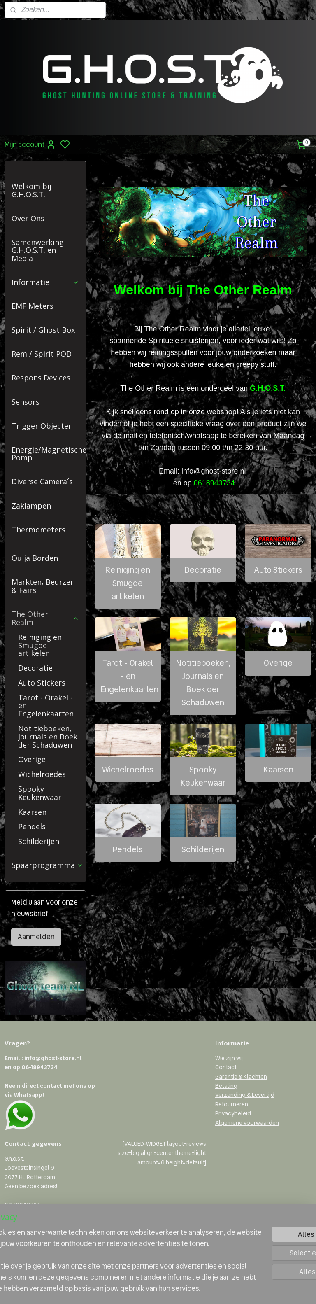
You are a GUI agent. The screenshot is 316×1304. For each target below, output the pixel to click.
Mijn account (30, 144)
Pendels (128, 849)
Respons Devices (41, 378)
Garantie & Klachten (241, 1077)
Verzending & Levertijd (244, 1095)
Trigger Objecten (42, 426)
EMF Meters (32, 306)
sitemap (183, 1288)
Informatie (45, 282)
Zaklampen (31, 506)
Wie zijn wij (229, 1058)
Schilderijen (203, 849)
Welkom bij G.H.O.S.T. (31, 190)
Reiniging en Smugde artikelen (128, 583)
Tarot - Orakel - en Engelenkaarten (129, 676)
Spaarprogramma (47, 865)
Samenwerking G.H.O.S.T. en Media (38, 250)
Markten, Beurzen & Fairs (43, 586)
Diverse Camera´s (42, 481)
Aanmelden (36, 936)
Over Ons (28, 218)
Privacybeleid (233, 1113)
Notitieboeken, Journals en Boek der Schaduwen (203, 683)
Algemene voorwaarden (247, 1123)
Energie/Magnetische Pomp (49, 454)
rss (196, 1288)
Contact (226, 1067)
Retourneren (231, 1104)
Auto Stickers (278, 570)
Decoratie (203, 570)
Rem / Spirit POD (42, 354)
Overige (278, 663)
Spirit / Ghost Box (43, 330)
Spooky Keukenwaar (203, 776)
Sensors (26, 402)
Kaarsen (278, 769)
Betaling (226, 1086)
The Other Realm (45, 618)
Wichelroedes (127, 769)
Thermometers (38, 529)
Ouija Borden (35, 558)
